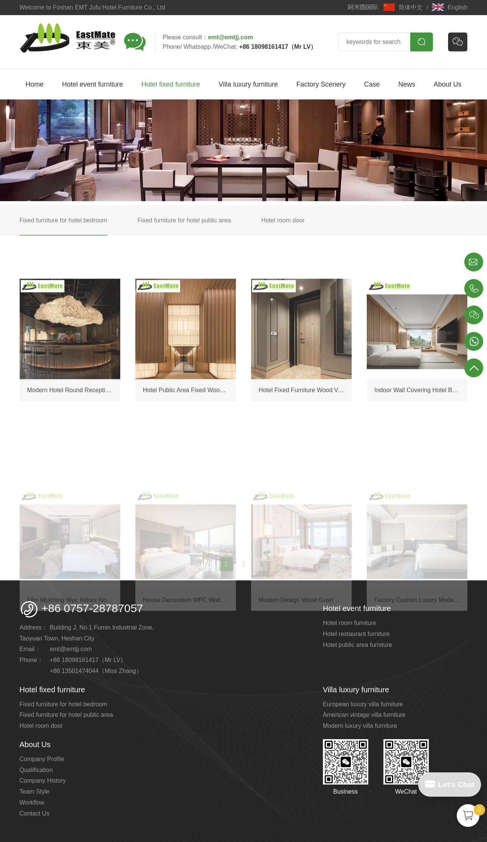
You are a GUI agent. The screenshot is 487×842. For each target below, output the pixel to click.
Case (372, 84)
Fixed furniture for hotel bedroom (63, 704)
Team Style (35, 791)
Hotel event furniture (92, 84)
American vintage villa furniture (364, 715)
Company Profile (42, 759)
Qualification (36, 770)
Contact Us (35, 813)
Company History (43, 780)
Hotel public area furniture (357, 645)
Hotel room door (41, 726)
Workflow (32, 802)
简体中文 (403, 7)
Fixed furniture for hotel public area (66, 715)
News (406, 84)
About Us (448, 84)
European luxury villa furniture (363, 704)
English (449, 7)
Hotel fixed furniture (170, 84)
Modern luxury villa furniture (360, 726)
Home (35, 84)
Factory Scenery (321, 84)
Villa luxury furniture (248, 84)
